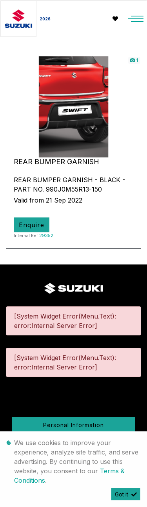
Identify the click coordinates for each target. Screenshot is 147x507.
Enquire (31, 225)
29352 (46, 235)
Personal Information (73, 425)
